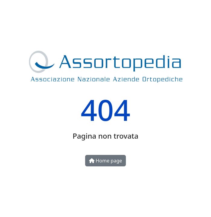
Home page (105, 160)
